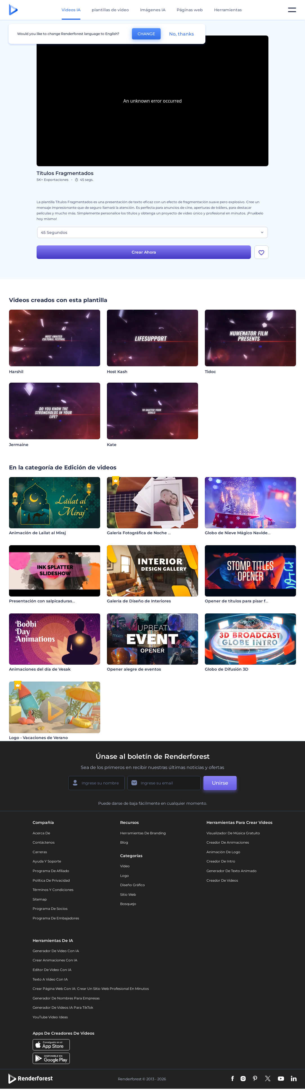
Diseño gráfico (132, 885)
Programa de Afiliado (51, 871)
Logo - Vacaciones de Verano (38, 737)
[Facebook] (232, 1079)
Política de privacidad (51, 880)
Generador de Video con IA (56, 951)
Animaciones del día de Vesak (40, 669)
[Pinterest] (255, 1079)
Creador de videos (222, 880)
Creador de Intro (221, 861)
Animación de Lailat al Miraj (37, 532)
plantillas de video (110, 9)
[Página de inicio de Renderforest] (13, 10)
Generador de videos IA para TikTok (63, 1007)
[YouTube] (281, 1079)
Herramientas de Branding (143, 833)
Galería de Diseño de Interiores (139, 601)
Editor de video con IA (52, 970)
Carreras (40, 852)
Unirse (220, 783)
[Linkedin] (294, 1079)
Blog (124, 842)
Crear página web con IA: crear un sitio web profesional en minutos (91, 988)
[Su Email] (164, 783)
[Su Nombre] (96, 783)
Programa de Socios (50, 908)
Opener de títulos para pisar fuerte (241, 601)
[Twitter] (267, 1079)
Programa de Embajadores (56, 918)
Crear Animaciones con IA (55, 960)
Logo (124, 875)
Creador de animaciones (228, 842)
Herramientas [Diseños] (228, 9)
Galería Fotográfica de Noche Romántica (148, 532)
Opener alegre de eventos (134, 669)
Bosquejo (128, 904)
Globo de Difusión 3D (226, 669)
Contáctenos (44, 842)
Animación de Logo (223, 852)
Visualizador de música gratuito (233, 833)
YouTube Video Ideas (50, 1017)
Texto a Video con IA (50, 979)
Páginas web (190, 9)
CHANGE (146, 33)
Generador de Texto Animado (232, 871)
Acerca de (41, 833)
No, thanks (181, 34)
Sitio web (128, 894)
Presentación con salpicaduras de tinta (49, 601)
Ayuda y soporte (47, 861)
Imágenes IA (152, 9)
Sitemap (40, 899)
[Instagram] (243, 1079)
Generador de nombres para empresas (66, 998)
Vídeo (125, 866)
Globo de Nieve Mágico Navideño (239, 532)
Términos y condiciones (53, 890)
